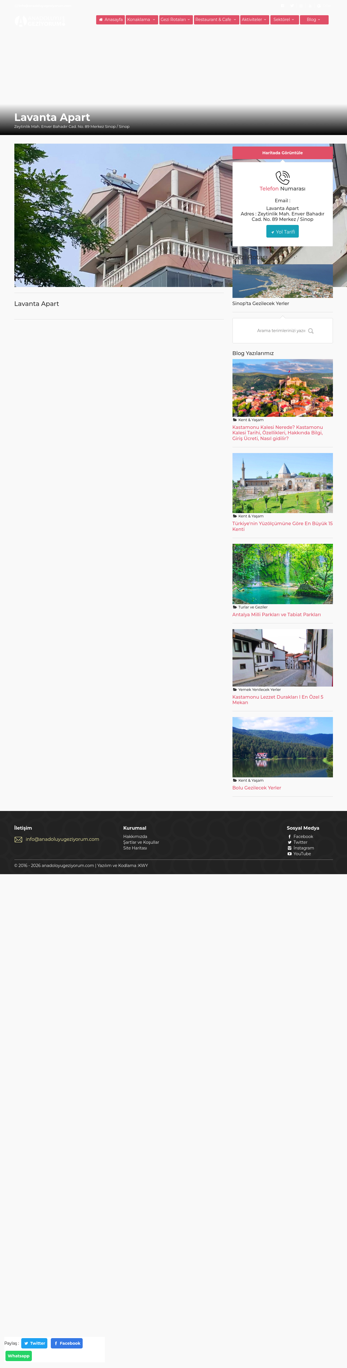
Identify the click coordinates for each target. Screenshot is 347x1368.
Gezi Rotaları (176, 19)
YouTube (299, 853)
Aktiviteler (254, 19)
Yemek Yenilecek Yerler (259, 689)
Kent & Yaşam (250, 420)
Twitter (34, 1343)
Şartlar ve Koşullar (141, 842)
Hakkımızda (135, 836)
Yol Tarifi (282, 232)
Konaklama (142, 19)
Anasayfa (110, 19)
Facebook (66, 1343)
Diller (327, 6)
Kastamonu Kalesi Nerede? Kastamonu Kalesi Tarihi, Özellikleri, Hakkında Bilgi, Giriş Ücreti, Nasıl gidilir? (277, 433)
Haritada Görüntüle (282, 152)
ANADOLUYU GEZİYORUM (40, 21)
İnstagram (300, 848)
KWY (143, 865)
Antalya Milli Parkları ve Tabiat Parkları (276, 614)
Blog (314, 19)
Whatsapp (19, 1356)
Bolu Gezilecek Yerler (256, 788)
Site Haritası (135, 848)
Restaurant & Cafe (216, 19)
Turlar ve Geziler (252, 607)
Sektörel (285, 19)
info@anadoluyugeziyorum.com (63, 839)
